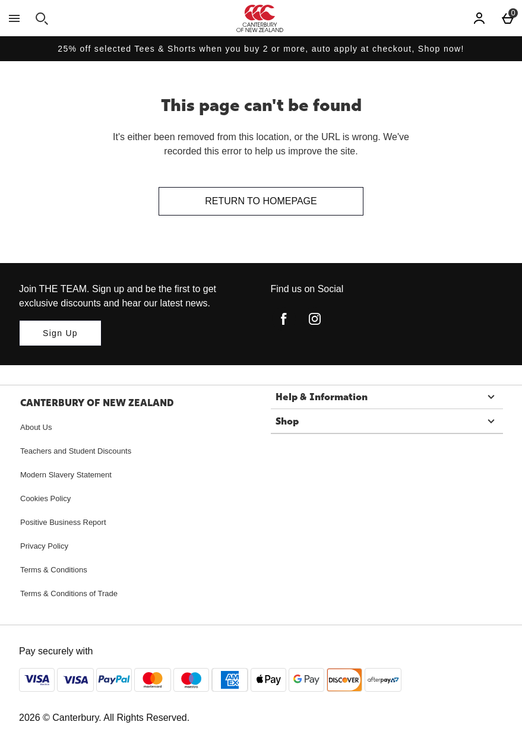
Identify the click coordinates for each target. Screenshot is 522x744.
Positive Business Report (63, 522)
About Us (36, 427)
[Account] (479, 18)
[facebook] (284, 319)
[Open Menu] (14, 18)
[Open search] (41, 18)
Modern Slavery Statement (66, 474)
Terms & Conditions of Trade (69, 593)
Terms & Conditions (53, 569)
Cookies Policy (45, 498)
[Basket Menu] (507, 18)
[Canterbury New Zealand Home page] (260, 18)
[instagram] (315, 319)
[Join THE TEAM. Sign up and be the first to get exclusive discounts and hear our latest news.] (60, 333)
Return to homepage (261, 201)
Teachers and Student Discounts (75, 451)
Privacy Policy (44, 546)
